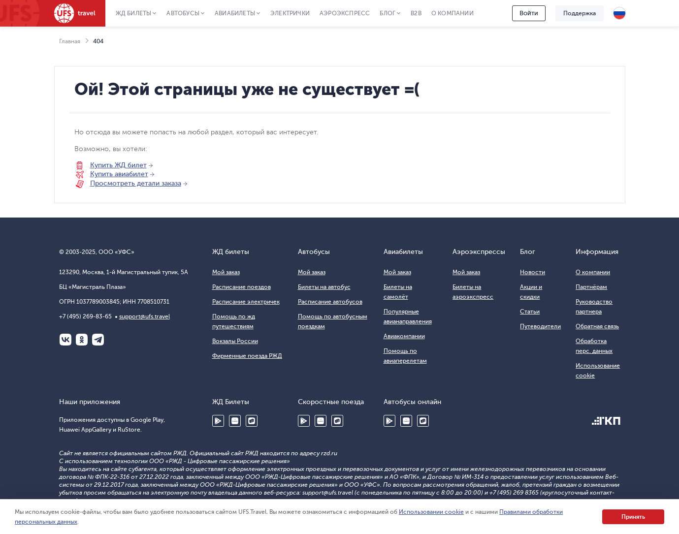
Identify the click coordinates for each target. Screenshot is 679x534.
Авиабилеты (235, 13)
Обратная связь (597, 326)
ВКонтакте (65, 339)
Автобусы (182, 13)
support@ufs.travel (144, 316)
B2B (416, 13)
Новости (532, 272)
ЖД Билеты (134, 13)
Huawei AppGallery (235, 421)
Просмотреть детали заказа (135, 183)
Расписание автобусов (330, 301)
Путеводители (540, 326)
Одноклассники (81, 339)
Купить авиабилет (119, 174)
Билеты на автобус (324, 286)
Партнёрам (591, 286)
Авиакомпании (404, 336)
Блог (387, 13)
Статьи (530, 311)
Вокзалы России (235, 341)
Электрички (290, 13)
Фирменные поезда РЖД (247, 355)
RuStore (252, 421)
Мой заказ (226, 272)
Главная (69, 41)
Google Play (218, 421)
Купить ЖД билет (118, 165)
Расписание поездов (241, 286)
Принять (633, 516)
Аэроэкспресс (345, 13)
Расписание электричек (246, 301)
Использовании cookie (431, 511)
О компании (452, 13)
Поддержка (579, 13)
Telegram (98, 339)
